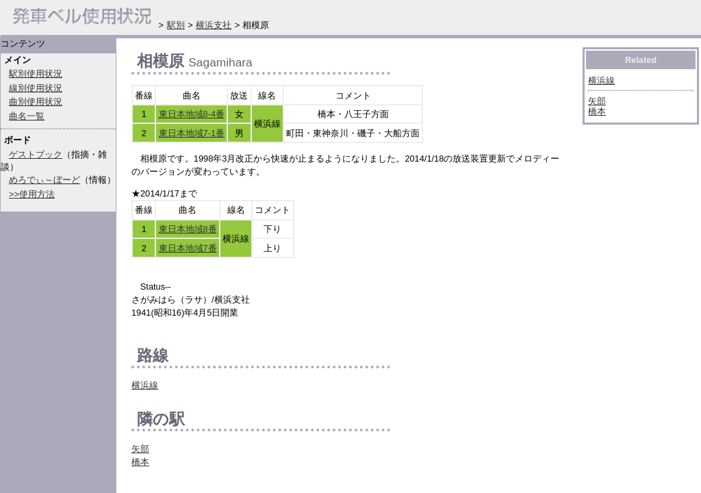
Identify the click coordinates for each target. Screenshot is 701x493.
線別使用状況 (35, 88)
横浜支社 (213, 25)
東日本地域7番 (188, 248)
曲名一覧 (26, 116)
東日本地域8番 (188, 229)
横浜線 (144, 385)
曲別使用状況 (35, 102)
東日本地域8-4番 (192, 114)
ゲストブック (35, 154)
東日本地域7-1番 (192, 133)
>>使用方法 (32, 194)
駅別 (176, 25)
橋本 (140, 462)
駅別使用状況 (35, 73)
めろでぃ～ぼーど (44, 180)
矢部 (140, 449)
